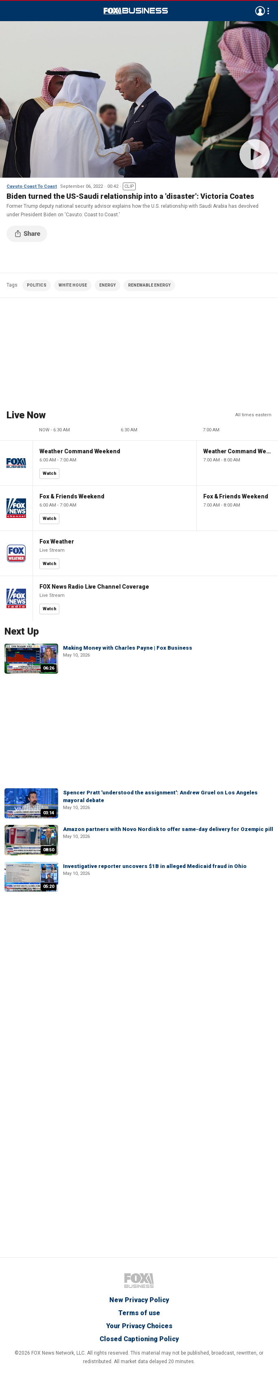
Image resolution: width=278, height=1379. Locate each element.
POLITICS (36, 285)
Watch (49, 473)
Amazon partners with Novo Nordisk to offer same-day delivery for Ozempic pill (168, 829)
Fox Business (136, 11)
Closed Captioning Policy (139, 1339)
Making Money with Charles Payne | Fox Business (127, 648)
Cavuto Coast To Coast (32, 186)
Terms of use (139, 1313)
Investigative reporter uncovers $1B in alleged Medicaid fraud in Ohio (155, 866)
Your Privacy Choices (139, 1326)
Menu (11, 11)
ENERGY (107, 285)
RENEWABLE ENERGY (149, 285)
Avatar (260, 11)
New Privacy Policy (139, 1300)
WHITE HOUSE (73, 285)
